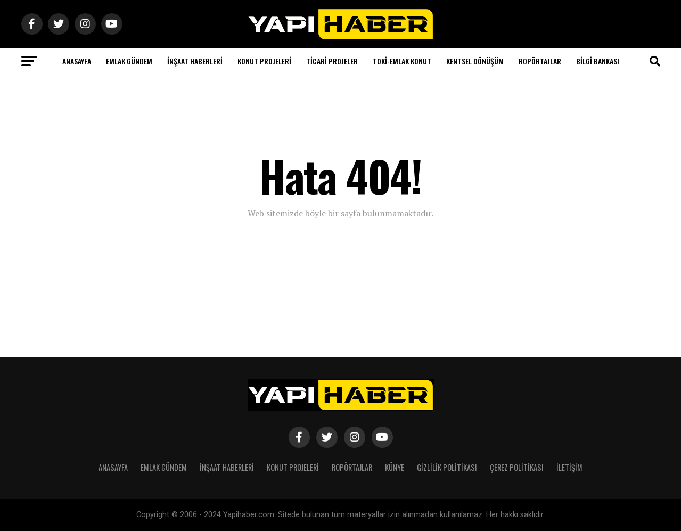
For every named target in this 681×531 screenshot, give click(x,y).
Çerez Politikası (517, 467)
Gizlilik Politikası (447, 467)
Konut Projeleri (264, 61)
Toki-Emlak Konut (402, 61)
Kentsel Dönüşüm (475, 61)
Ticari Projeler (332, 61)
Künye (394, 467)
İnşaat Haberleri (195, 61)
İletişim (569, 467)
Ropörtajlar (540, 61)
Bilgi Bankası (597, 61)
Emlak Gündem (129, 61)
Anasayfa (76, 61)
